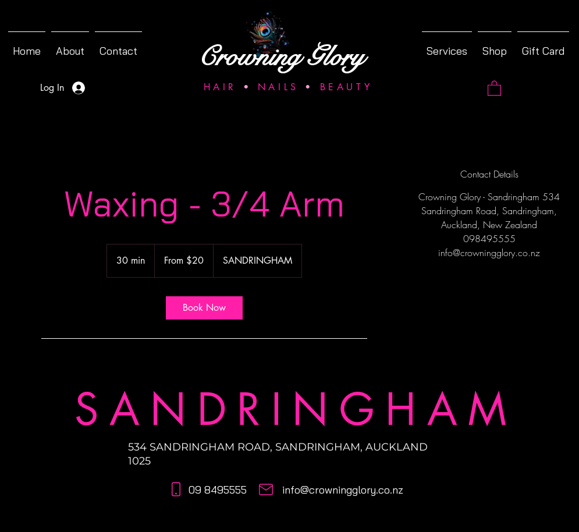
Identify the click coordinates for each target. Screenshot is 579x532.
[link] (204, 308)
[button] (494, 87)
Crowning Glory (281, 57)
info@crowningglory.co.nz (342, 489)
